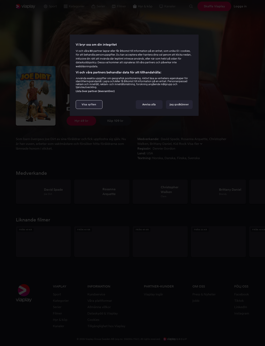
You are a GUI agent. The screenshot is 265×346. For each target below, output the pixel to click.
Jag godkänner (179, 104)
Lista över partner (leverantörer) (95, 91)
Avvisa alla (149, 104)
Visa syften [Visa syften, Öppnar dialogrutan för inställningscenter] (89, 104)
